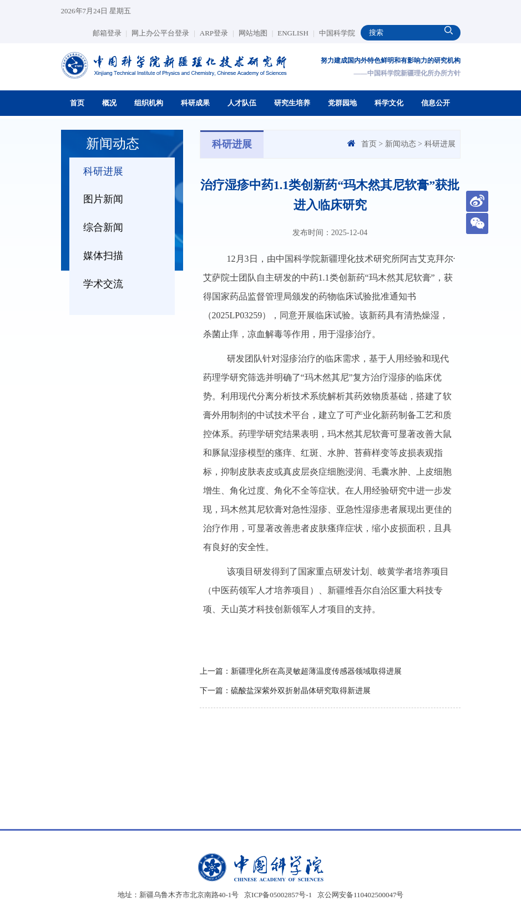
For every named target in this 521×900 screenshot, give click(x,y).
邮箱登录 (110, 33)
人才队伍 (241, 103)
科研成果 (195, 103)
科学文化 (389, 103)
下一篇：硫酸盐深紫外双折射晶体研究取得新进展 (285, 691)
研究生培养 (292, 103)
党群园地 (342, 103)
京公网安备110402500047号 (360, 895)
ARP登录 (217, 33)
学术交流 (103, 283)
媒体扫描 (103, 255)
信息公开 (435, 103)
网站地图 (256, 33)
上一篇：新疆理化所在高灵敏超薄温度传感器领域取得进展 (301, 671)
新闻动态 (400, 144)
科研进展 (103, 171)
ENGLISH (295, 33)
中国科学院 (337, 33)
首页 (77, 103)
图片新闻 (103, 199)
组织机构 (148, 103)
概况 (109, 103)
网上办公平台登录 (163, 33)
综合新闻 (103, 227)
